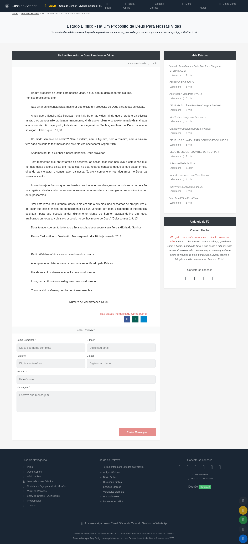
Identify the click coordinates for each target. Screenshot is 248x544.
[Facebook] (180, 466)
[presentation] (129, 420)
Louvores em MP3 (113, 501)
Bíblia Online (129, 5)
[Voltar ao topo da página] (243, 501)
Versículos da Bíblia (113, 491)
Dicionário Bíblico (112, 482)
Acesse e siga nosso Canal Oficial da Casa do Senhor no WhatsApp (124, 523)
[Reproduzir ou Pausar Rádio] (243, 539)
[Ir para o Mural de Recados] (243, 510)
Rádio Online (31, 476)
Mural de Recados (34, 491)
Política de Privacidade (200, 478)
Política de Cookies (165, 533)
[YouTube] (204, 466)
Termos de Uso (199, 474)
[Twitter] (196, 466)
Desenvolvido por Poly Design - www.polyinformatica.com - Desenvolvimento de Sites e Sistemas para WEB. (124, 538)
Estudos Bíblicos (157, 5)
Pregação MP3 (111, 496)
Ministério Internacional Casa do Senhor (93, 533)
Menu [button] (186, 3)
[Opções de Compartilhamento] (243, 520)
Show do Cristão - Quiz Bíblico (41, 495)
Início (15, 13)
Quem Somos (32, 471)
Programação (32, 500)
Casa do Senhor (20, 5)
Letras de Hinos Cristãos (37, 481)
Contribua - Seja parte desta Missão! (44, 486)
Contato (28, 505)
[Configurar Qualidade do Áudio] (243, 529)
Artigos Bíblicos (111, 472)
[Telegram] (220, 466)
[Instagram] (188, 466)
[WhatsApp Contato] (212, 466)
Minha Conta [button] (227, 3)
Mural (203, 6)
